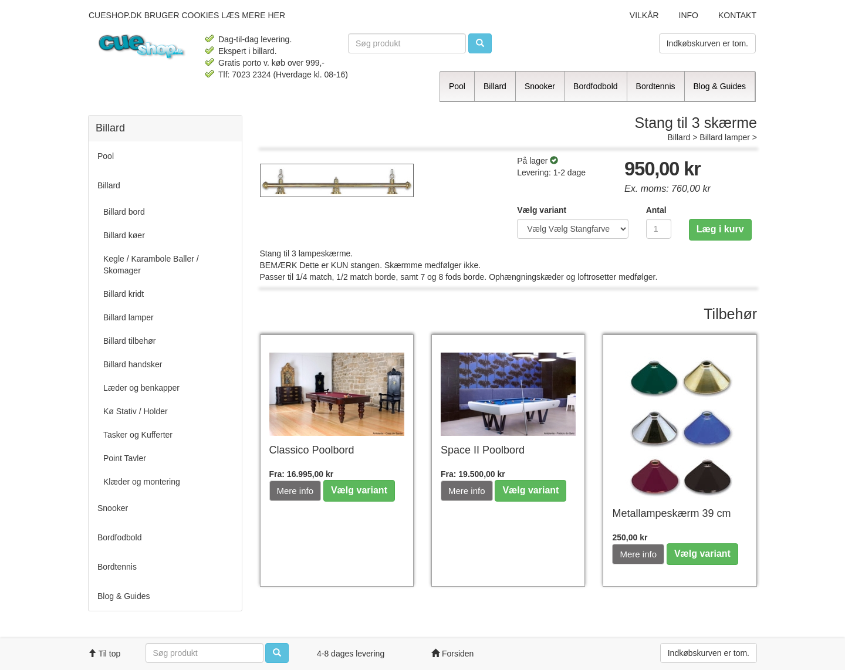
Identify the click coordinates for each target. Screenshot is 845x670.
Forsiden (452, 653)
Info (688, 15)
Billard (678, 137)
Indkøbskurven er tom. (707, 43)
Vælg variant (541, 210)
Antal (656, 210)
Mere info (295, 491)
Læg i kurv (720, 229)
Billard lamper (724, 137)
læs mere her (253, 15)
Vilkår (644, 15)
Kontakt (737, 15)
